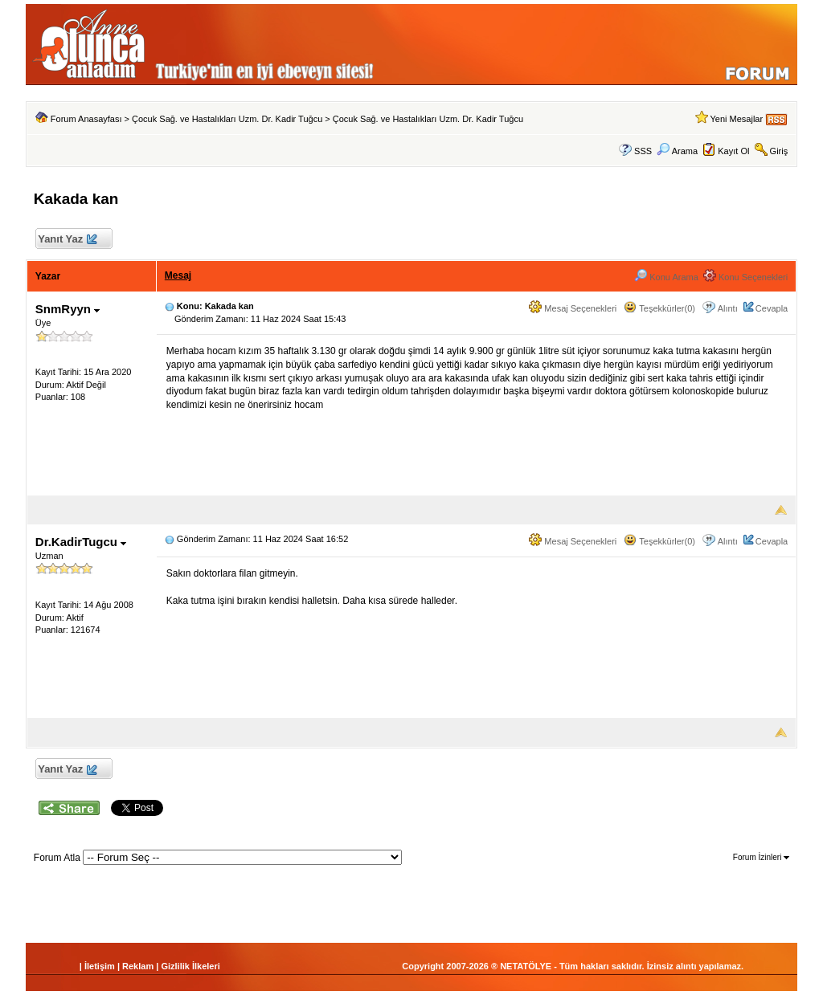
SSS (643, 151)
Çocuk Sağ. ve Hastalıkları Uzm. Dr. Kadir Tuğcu (227, 119)
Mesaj (178, 275)
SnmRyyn (67, 309)
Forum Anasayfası (86, 119)
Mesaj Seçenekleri (572, 308)
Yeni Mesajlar (736, 119)
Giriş (779, 151)
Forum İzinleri (761, 857)
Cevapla (771, 308)
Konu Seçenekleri (745, 277)
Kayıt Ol (733, 151)
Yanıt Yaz (67, 240)
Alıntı (728, 308)
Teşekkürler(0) (659, 308)
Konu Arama (666, 277)
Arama (677, 151)
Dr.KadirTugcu (80, 541)
